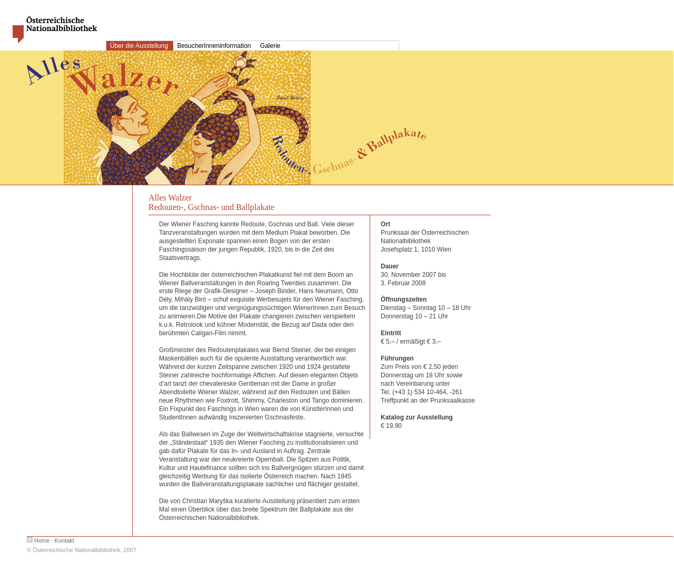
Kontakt (64, 540)
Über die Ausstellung (140, 45)
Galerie (270, 45)
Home (41, 540)
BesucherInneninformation (214, 45)
